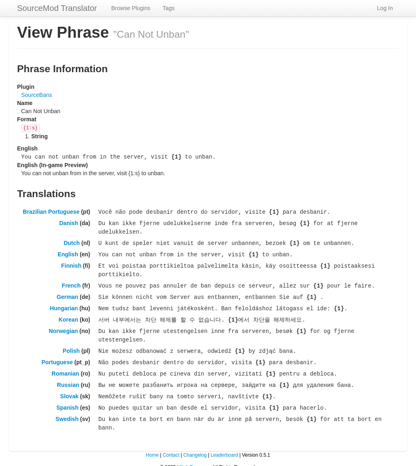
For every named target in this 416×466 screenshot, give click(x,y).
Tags (168, 8)
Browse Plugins (131, 8)
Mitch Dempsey (193, 458)
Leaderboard (224, 446)
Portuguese (57, 355)
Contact (170, 446)
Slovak (69, 388)
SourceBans (36, 95)
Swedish (66, 410)
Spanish (67, 399)
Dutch (72, 241)
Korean (68, 314)
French (71, 282)
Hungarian (64, 304)
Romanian (65, 366)
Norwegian (63, 325)
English (68, 252)
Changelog (195, 446)
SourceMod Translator (57, 8)
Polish (71, 344)
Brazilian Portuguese (51, 211)
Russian (68, 377)
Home (152, 446)
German (67, 293)
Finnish (71, 263)
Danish (68, 222)
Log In (385, 8)
